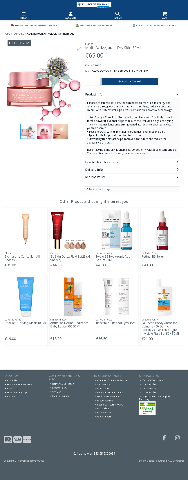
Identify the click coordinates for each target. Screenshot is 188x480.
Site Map (55, 392)
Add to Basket (129, 81)
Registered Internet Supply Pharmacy (154, 398)
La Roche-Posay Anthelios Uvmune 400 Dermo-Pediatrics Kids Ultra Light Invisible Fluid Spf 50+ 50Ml (160, 328)
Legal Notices (148, 388)
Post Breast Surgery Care (109, 404)
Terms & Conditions (151, 380)
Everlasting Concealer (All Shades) (22, 258)
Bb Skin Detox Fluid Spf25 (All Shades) (70, 258)
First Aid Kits (102, 408)
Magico (150, 460)
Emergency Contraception (109, 392)
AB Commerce (176, 460)
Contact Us (11, 388)
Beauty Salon (103, 412)
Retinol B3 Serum (153, 256)
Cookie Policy (148, 392)
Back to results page (99, 189)
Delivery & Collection (62, 383)
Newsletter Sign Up (15, 392)
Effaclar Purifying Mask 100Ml (25, 323)
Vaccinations (103, 384)
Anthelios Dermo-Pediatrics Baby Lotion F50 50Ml (69, 324)
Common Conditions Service (111, 380)
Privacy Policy (148, 384)
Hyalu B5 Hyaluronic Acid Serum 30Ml (113, 258)
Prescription (102, 388)
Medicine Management (108, 396)
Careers (9, 396)
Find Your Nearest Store (18, 384)
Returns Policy (58, 387)
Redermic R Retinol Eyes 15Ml (116, 323)
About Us (10, 380)
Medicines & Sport (60, 396)
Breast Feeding (104, 400)
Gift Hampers (103, 416)
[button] (79, 49)
